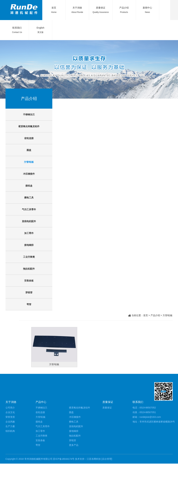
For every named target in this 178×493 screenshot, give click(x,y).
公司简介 (10, 407)
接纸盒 (28, 185)
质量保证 (100, 7)
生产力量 (10, 426)
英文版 (40, 32)
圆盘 (29, 150)
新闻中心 (147, 7)
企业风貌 (10, 421)
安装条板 (29, 280)
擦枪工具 (29, 197)
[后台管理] (106, 459)
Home (53, 12)
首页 (53, 7)
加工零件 (29, 233)
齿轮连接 (29, 138)
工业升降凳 (29, 257)
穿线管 (28, 292)
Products (124, 12)
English (40, 27)
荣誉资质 (10, 417)
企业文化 (10, 412)
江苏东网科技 (94, 459)
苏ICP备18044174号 (63, 459)
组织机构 (10, 431)
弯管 (29, 304)
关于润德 (77, 7)
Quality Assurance (101, 12)
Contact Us (17, 32)
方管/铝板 (29, 162)
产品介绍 (124, 7)
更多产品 (73, 445)
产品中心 (41, 402)
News (147, 12)
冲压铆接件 (29, 173)
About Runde (77, 12)
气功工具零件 (29, 209)
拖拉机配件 (29, 268)
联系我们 (17, 27)
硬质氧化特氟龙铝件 (28, 126)
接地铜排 (29, 245)
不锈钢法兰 (29, 114)
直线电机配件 (29, 221)
